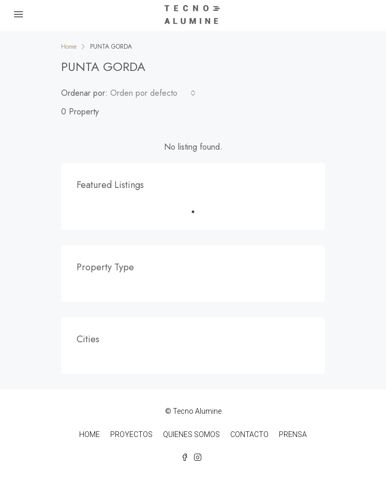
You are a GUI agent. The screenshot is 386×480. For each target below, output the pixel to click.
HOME (89, 434)
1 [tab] (198, 212)
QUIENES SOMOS (191, 434)
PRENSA (293, 434)
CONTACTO (249, 434)
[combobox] (153, 93)
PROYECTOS (131, 434)
